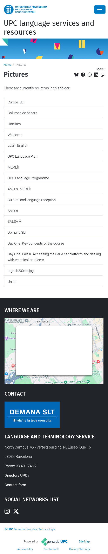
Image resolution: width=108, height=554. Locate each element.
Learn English (18, 145)
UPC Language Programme (28, 178)
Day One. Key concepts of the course (36, 243)
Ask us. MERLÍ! (19, 189)
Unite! (12, 282)
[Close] (100, 9)
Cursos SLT (16, 102)
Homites (14, 124)
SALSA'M (15, 221)
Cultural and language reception (32, 200)
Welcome (15, 135)
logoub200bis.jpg (21, 271)
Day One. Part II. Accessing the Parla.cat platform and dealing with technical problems (54, 257)
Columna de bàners (22, 113)
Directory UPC (16, 475)
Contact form (15, 485)
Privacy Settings (79, 549)
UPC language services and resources (49, 28)
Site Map (84, 541)
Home (7, 64)
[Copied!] (102, 75)
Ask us (13, 211)
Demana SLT (17, 232)
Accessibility (25, 549)
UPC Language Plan (22, 156)
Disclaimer (50, 549)
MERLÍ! (13, 167)
